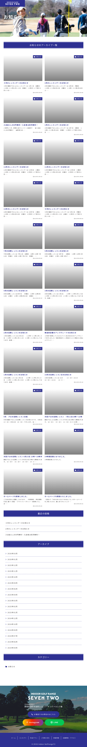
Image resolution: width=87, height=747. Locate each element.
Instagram (33, 722)
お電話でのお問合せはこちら (43, 714)
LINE (54, 722)
